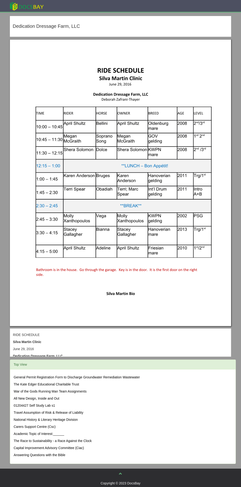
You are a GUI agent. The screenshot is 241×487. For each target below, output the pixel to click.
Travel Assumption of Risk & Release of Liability (48, 412)
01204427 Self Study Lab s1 (34, 405)
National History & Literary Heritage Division (46, 420)
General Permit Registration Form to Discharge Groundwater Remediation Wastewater (77, 377)
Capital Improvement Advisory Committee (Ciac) (49, 448)
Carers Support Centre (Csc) (35, 427)
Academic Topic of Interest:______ (39, 434)
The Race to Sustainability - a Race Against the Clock (53, 441)
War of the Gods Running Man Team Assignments (50, 391)
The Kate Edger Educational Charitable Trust (46, 384)
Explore (62, 6)
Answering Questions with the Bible (39, 455)
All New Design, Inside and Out (36, 398)
